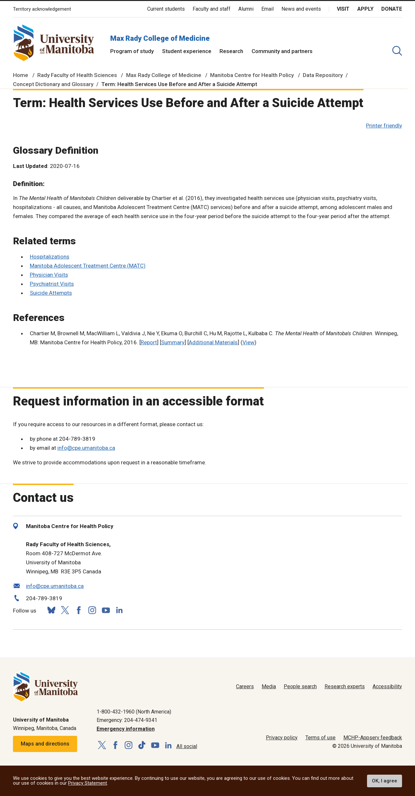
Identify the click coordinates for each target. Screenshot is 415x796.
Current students (166, 9)
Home (20, 75)
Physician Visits (49, 274)
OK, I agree (384, 781)
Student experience (186, 51)
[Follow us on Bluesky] (51, 610)
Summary (172, 342)
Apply (365, 9)
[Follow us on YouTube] (105, 609)
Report (149, 342)
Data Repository (323, 75)
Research (231, 51)
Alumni (246, 9)
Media (269, 686)
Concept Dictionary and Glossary (53, 84)
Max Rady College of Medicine (160, 38)
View (249, 342)
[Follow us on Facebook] (78, 610)
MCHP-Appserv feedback (372, 738)
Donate (391, 9)
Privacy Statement (87, 783)
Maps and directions (45, 744)
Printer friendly (384, 125)
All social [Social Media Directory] (186, 746)
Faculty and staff (212, 9)
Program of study (132, 51)
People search (300, 686)
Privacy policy (282, 738)
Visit (343, 9)
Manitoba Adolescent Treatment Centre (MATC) (88, 265)
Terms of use (320, 738)
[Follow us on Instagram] (92, 610)
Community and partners (282, 51)
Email (267, 9)
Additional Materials (213, 342)
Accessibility (387, 686)
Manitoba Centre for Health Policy (252, 75)
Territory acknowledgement (42, 9)
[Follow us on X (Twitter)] (64, 610)
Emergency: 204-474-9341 (127, 720)
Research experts (345, 686)
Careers (245, 686)
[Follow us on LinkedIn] (119, 609)
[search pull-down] (397, 51)
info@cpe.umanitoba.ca (86, 448)
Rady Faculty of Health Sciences (77, 75)
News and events (301, 9)
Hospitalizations (49, 256)
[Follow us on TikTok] (141, 745)
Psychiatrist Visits (52, 284)
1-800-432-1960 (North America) (134, 712)
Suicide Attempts (51, 293)
